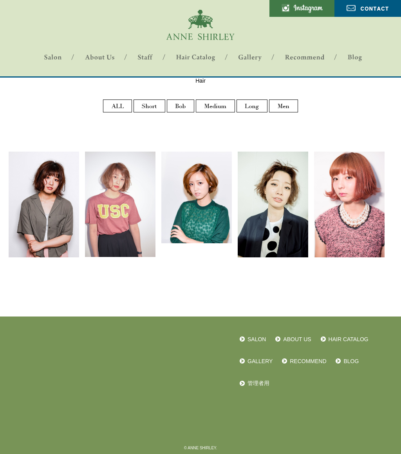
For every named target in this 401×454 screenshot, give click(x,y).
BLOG (351, 361)
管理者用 (258, 383)
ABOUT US (297, 339)
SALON (256, 339)
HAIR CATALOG (348, 339)
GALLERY (260, 361)
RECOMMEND (308, 361)
